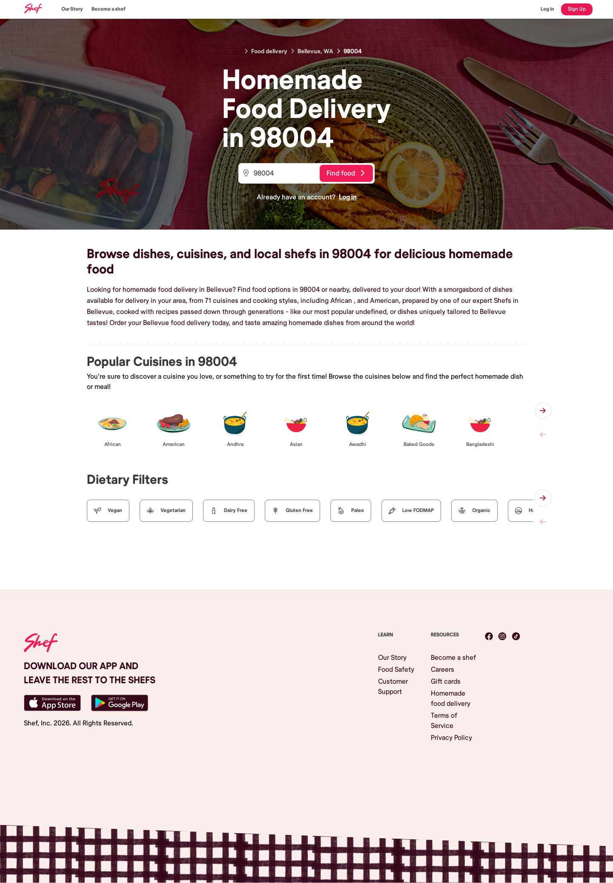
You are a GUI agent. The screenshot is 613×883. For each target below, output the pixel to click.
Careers (442, 669)
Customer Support (393, 686)
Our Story (72, 9)
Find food (345, 173)
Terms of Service (444, 720)
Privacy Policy (451, 737)
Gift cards (446, 681)
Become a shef (109, 9)
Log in (348, 197)
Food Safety (396, 669)
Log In (547, 9)
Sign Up (577, 9)
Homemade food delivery (450, 698)
